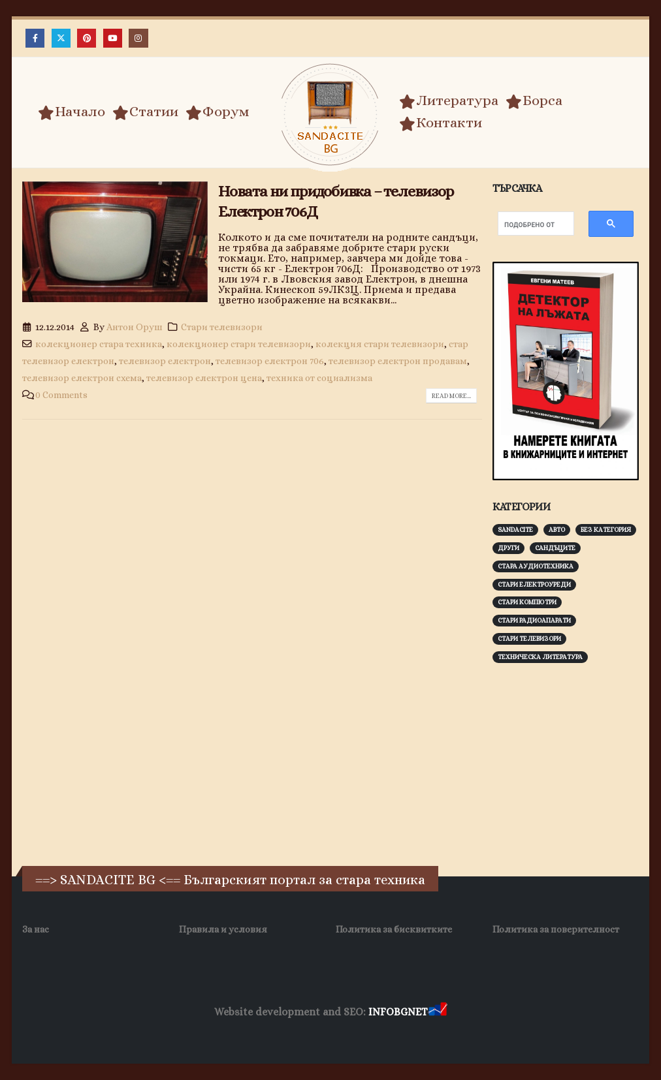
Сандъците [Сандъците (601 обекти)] (555, 547)
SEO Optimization (350, 1034)
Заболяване (145, 1034)
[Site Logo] (330, 114)
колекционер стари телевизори (239, 344)
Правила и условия (223, 929)
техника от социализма (319, 378)
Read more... (451, 395)
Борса (534, 100)
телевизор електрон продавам (398, 361)
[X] (61, 38)
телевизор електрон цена (204, 378)
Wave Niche (203, 1034)
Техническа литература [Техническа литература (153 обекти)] (540, 656)
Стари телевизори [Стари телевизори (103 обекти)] (529, 638)
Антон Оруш (134, 327)
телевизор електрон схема (82, 378)
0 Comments (61, 395)
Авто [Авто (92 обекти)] (557, 529)
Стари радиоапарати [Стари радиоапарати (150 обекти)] (534, 620)
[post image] (115, 241)
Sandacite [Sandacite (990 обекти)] (515, 529)
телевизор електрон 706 (270, 361)
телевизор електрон (165, 361)
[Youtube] (112, 38)
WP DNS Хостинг (271, 1034)
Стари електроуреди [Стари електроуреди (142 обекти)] (534, 584)
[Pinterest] (86, 38)
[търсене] (529, 225)
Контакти (440, 122)
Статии (145, 111)
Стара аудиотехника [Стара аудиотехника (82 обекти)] (535, 566)
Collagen (517, 1034)
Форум (217, 111)
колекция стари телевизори (379, 344)
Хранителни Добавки (442, 1034)
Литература (448, 100)
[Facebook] (34, 38)
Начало (71, 111)
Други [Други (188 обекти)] (508, 547)
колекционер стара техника (98, 344)
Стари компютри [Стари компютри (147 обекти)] (527, 602)
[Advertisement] (576, 762)
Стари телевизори (222, 327)
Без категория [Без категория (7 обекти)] (606, 529)
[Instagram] (138, 38)
